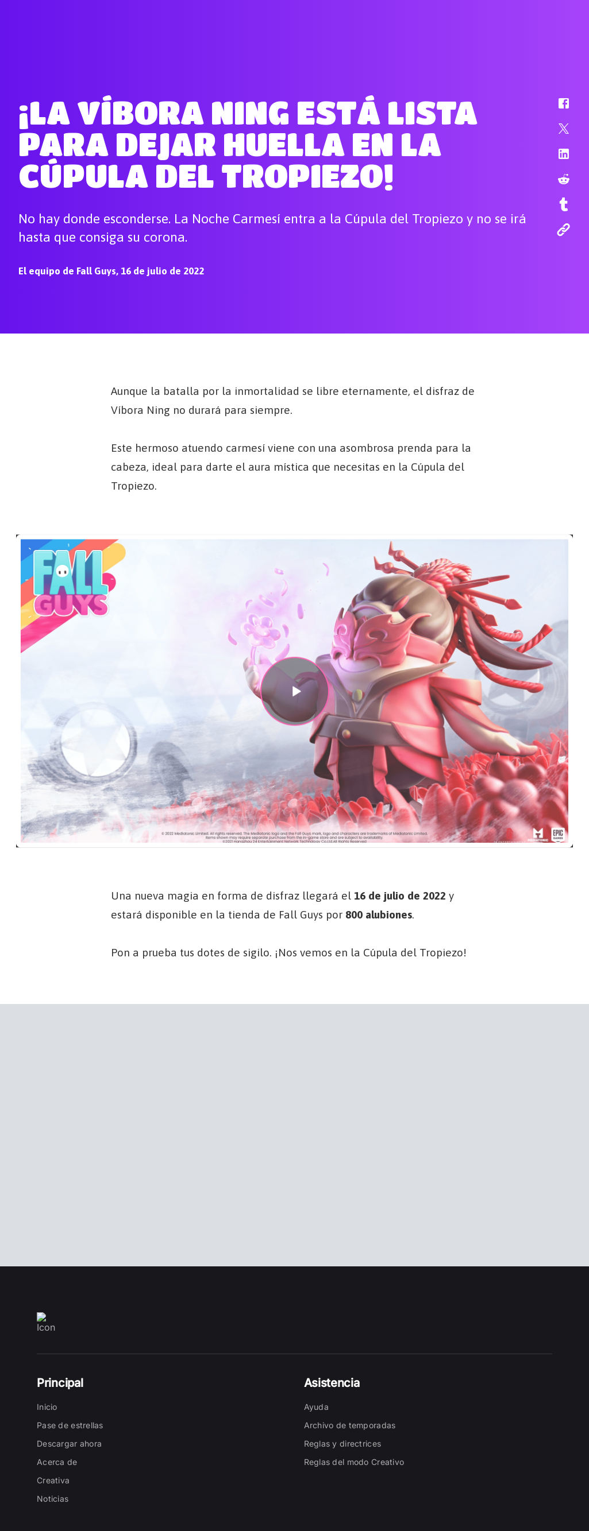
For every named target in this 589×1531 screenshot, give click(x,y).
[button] (556, 109)
